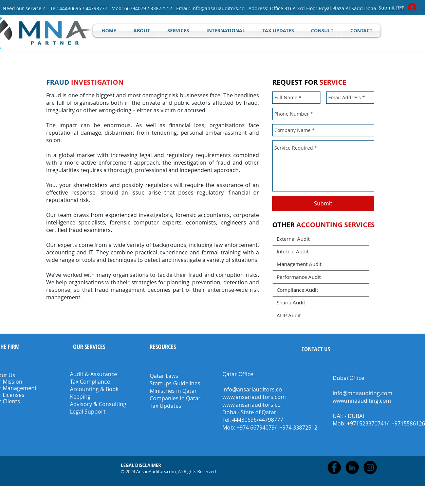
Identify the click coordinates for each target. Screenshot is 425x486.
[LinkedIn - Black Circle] (352, 467)
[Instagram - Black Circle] (370, 467)
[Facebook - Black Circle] (334, 467)
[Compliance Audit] (321, 290)
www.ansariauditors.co (251, 404)
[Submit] (323, 203)
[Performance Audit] (321, 277)
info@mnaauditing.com (362, 393)
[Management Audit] (321, 264)
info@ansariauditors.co (217, 8)
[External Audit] (321, 239)
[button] (141, 465)
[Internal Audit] (321, 251)
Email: (183, 8)
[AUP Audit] (321, 315)
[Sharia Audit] (321, 302)
